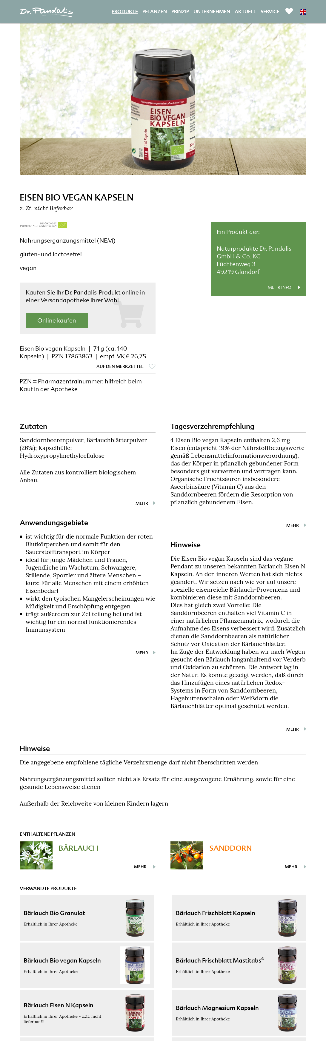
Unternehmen (211, 11)
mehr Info (279, 287)
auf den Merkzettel (120, 366)
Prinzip (180, 11)
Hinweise (185, 544)
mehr (142, 503)
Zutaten (33, 426)
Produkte (125, 11)
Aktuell (245, 11)
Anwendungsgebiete (54, 522)
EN (303, 12)
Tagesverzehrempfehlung (212, 426)
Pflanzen (154, 11)
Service (270, 11)
